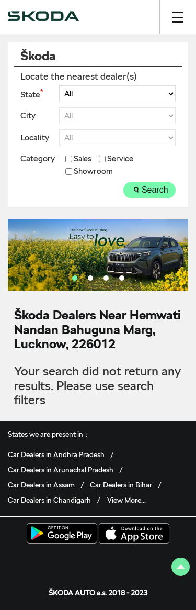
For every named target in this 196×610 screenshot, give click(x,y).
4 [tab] (121, 278)
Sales (82, 158)
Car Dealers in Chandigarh (49, 500)
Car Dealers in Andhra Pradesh (56, 454)
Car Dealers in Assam (41, 485)
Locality (34, 137)
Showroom (93, 171)
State (31, 93)
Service (120, 158)
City (28, 115)
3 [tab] (106, 278)
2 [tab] (90, 278)
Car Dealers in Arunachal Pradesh (60, 469)
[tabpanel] (98, 255)
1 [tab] (74, 278)
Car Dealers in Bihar (121, 485)
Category (37, 158)
